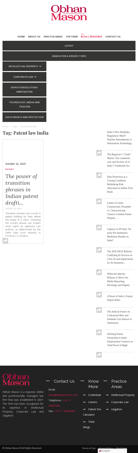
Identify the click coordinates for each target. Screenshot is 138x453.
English (104, 450)
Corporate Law (23, 76)
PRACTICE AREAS (53, 36)
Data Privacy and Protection (24, 117)
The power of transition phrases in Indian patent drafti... (21, 189)
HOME (21, 36)
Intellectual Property (23, 66)
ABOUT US (34, 36)
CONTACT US (113, 36)
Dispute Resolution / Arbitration (24, 89)
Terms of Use (89, 448)
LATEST (69, 45)
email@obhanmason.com (63, 395)
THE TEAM (72, 36)
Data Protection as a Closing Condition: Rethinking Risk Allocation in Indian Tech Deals (120, 184)
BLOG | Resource (91, 36)
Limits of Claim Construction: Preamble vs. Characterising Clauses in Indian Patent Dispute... (119, 210)
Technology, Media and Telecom (24, 104)
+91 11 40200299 (65, 411)
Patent (9, 169)
